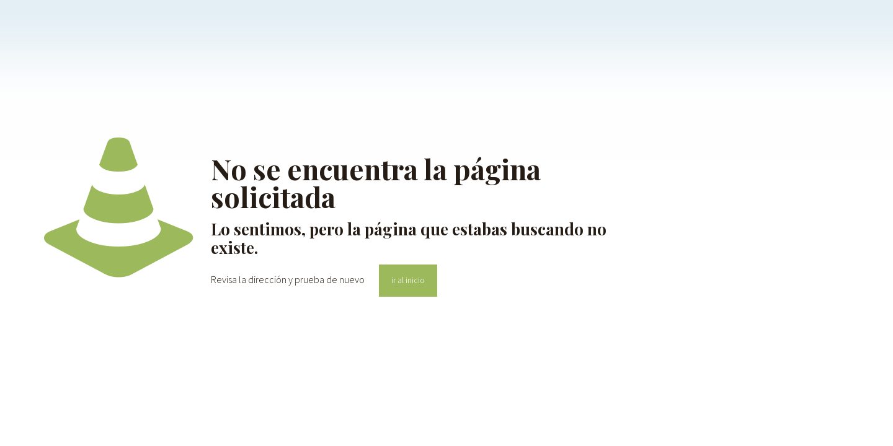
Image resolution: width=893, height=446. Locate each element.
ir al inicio (408, 280)
